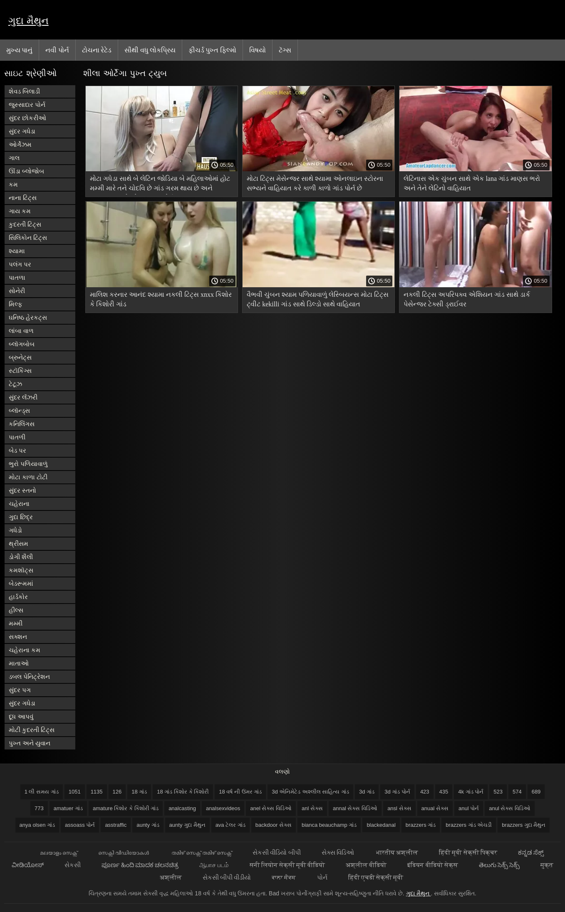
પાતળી (17, 437)
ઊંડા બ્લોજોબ (26, 171)
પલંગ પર (20, 264)
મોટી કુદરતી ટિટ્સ (32, 729)
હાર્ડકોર (18, 596)
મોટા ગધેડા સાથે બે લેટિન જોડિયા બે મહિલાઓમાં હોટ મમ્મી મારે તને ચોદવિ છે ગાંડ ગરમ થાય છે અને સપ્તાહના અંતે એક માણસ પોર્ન (160, 185)
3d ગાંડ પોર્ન (397, 792)
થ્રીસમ (18, 543)
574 (517, 792)
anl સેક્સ (312, 808)
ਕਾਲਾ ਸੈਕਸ (284, 877)
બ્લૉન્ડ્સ (19, 410)
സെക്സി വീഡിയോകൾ (124, 852)
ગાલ (14, 157)
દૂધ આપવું (21, 716)
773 (39, 808)
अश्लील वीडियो (366, 865)
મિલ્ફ (15, 304)
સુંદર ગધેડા (22, 131)
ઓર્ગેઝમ (20, 144)
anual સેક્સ (435, 808)
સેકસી (72, 865)
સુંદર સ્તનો (22, 490)
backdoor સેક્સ (273, 825)
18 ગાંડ (139, 792)
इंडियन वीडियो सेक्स (432, 865)
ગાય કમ (20, 210)
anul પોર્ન (468, 808)
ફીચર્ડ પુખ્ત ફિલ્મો (212, 50)
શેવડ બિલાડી (24, 91)
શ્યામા (17, 250)
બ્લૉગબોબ (22, 344)
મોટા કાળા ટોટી (28, 477)
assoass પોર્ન (80, 825)
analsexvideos (223, 808)
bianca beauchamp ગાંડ (329, 825)
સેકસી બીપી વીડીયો (227, 877)
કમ (13, 184)
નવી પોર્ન (57, 50)
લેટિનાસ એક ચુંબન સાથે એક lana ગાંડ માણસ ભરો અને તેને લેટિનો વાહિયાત (472, 183)
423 (424, 792)
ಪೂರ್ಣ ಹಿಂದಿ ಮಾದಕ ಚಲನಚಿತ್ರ (140, 865)
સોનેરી (17, 290)
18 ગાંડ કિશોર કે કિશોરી (183, 792)
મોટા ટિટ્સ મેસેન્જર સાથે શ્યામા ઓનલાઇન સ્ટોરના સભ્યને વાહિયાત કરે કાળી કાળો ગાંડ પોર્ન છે (315, 183)
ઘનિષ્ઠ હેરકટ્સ (28, 317)
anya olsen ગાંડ (37, 825)
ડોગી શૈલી (21, 556)
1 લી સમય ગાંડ (42, 792)
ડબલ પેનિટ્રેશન (29, 676)
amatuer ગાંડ (68, 808)
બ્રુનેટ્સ (20, 357)
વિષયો (257, 50)
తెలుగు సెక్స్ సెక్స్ (499, 865)
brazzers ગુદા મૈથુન (523, 825)
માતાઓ (19, 663)
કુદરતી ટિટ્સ (25, 224)
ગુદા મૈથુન (28, 20)
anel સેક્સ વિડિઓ (271, 808)
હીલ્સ (16, 610)
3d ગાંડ (366, 792)
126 (117, 792)
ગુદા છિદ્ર (21, 516)
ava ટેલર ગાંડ (230, 825)
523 (498, 792)
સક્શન (18, 636)
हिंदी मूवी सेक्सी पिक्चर (468, 852)
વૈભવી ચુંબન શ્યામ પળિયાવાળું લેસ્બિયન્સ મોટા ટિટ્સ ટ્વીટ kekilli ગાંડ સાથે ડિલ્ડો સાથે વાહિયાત (318, 299)
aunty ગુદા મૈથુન (187, 825)
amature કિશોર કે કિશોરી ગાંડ (126, 808)
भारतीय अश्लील (397, 852)
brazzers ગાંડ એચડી (469, 825)
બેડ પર (17, 450)
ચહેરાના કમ (24, 649)
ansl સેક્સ (399, 808)
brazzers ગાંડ (421, 825)
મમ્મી (15, 623)
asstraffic (115, 825)
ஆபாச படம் (213, 865)
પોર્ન (322, 877)
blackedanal (381, 825)
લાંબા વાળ (21, 330)
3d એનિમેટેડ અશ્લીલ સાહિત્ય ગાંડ (310, 792)
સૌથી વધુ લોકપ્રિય (150, 50)
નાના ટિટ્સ (23, 197)
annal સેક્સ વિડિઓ (355, 808)
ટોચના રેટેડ (97, 50)
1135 (97, 792)
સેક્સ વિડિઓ (338, 852)
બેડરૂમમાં (21, 583)
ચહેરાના (19, 503)
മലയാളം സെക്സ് (58, 852)
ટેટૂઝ (15, 383)
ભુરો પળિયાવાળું (28, 463)
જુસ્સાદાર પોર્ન (27, 104)
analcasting (182, 808)
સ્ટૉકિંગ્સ (20, 370)
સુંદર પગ (20, 689)
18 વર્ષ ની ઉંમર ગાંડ (240, 792)
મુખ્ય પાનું (19, 50)
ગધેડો (15, 530)
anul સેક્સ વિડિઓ (509, 808)
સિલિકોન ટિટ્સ (28, 237)
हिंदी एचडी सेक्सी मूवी (376, 877)
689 (536, 792)
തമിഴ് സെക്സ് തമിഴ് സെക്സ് (201, 852)
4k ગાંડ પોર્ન (470, 792)
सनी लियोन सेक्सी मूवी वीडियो (287, 865)
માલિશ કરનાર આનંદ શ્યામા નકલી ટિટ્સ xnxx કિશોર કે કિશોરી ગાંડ (161, 299)
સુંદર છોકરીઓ (27, 117)
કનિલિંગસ (22, 423)
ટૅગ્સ (285, 50)
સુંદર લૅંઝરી (23, 397)
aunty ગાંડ (147, 825)
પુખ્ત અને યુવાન (29, 743)
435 (444, 792)
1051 (75, 792)
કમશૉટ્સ (21, 570)
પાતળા (17, 277)
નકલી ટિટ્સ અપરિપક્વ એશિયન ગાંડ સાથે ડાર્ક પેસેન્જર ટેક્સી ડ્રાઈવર (467, 299)
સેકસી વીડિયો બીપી (276, 852)
